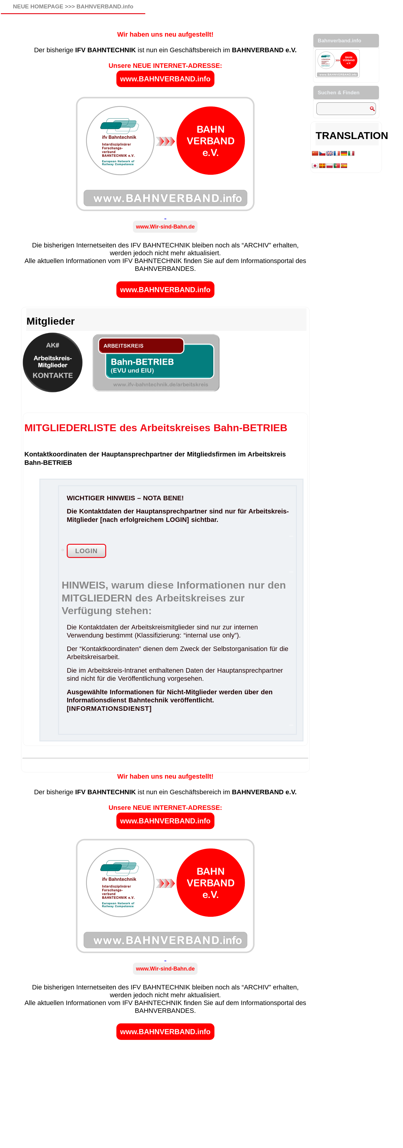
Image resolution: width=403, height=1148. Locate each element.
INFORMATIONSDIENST (109, 708)
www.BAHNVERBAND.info (165, 79)
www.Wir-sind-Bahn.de (165, 227)
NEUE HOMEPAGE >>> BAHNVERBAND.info (73, 6)
